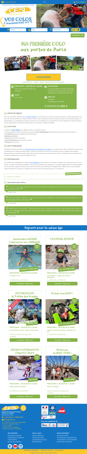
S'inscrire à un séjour (16, 438)
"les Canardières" (34, 162)
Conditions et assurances (66, 438)
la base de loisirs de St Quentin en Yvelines (38, 149)
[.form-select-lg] (18, 29)
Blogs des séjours (14, 442)
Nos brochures (62, 436)
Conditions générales (31, 450)
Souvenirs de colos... (40, 440)
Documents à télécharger (67, 440)
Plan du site (59, 450)
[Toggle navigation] (44, 2)
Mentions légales (47, 450)
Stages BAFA (12, 440)
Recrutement (37, 442)
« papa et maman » (31, 117)
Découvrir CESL (38, 436)
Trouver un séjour (14, 436)
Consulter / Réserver (25, 283)
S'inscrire (43, 77)
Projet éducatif (38, 438)
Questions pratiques (64, 442)
